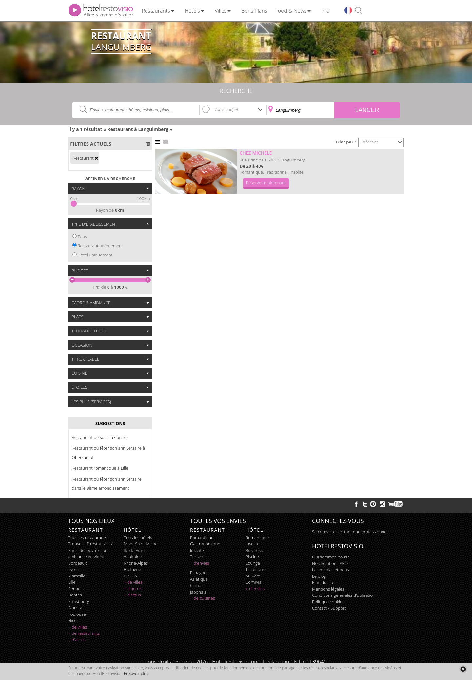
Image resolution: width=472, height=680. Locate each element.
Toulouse (77, 614)
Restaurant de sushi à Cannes (100, 437)
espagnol (198, 573)
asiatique (199, 579)
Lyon (72, 569)
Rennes (75, 589)
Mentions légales (328, 589)
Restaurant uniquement (100, 246)
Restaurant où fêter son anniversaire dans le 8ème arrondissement (107, 483)
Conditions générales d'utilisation (343, 595)
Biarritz (75, 608)
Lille (72, 582)
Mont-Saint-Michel (141, 544)
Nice (72, 620)
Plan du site (323, 582)
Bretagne (132, 569)
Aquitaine (133, 556)
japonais (198, 592)
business (254, 550)
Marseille (76, 576)
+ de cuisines (202, 598)
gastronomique (205, 544)
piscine (252, 556)
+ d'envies (199, 563)
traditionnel (257, 569)
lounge (253, 563)
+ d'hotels (133, 589)
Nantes (75, 595)
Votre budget (226, 109)
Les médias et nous (330, 570)
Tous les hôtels (138, 537)
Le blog (319, 576)
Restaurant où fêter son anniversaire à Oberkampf (108, 452)
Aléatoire (370, 142)
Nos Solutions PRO (330, 563)
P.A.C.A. (131, 576)
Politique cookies (328, 602)
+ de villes (77, 627)
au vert (253, 576)
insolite (197, 550)
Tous (82, 236)
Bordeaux (77, 563)
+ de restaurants (84, 633)
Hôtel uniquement (95, 255)
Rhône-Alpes (136, 563)
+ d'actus (76, 640)
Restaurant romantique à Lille (100, 468)
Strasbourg (78, 601)
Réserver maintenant (266, 183)
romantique (201, 537)
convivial (254, 582)
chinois (197, 585)
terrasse (198, 556)
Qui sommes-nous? (330, 557)
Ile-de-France (136, 550)
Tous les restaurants (87, 537)
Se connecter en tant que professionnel (349, 532)
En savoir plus (136, 673)
